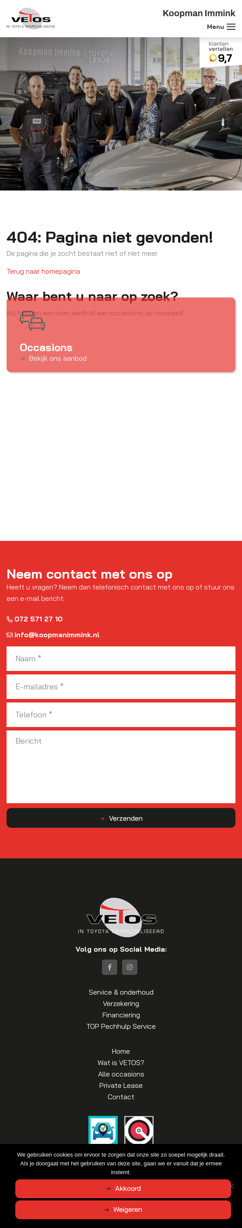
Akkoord (128, 1188)
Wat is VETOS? (121, 1062)
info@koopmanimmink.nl (53, 634)
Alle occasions (121, 1073)
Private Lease (121, 1085)
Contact (121, 1096)
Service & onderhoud (121, 992)
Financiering (121, 1014)
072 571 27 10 (35, 618)
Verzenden (126, 818)
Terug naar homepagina (43, 271)
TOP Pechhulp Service (121, 1026)
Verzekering (121, 1003)
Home (121, 1051)
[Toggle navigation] (231, 27)
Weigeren (127, 1209)
